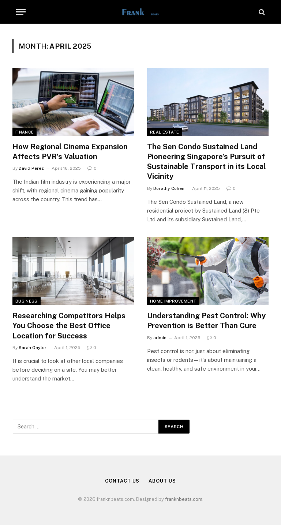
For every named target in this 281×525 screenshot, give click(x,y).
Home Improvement (173, 301)
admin (159, 337)
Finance (24, 132)
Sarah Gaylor (32, 347)
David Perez (31, 168)
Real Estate (164, 132)
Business (26, 301)
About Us (162, 481)
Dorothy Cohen (168, 188)
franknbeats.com (183, 499)
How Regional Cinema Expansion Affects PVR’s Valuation (70, 151)
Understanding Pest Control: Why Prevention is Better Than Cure (206, 320)
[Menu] (21, 12)
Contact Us (122, 481)
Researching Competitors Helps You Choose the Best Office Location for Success (68, 325)
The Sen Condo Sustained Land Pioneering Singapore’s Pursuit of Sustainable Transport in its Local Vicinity (206, 161)
